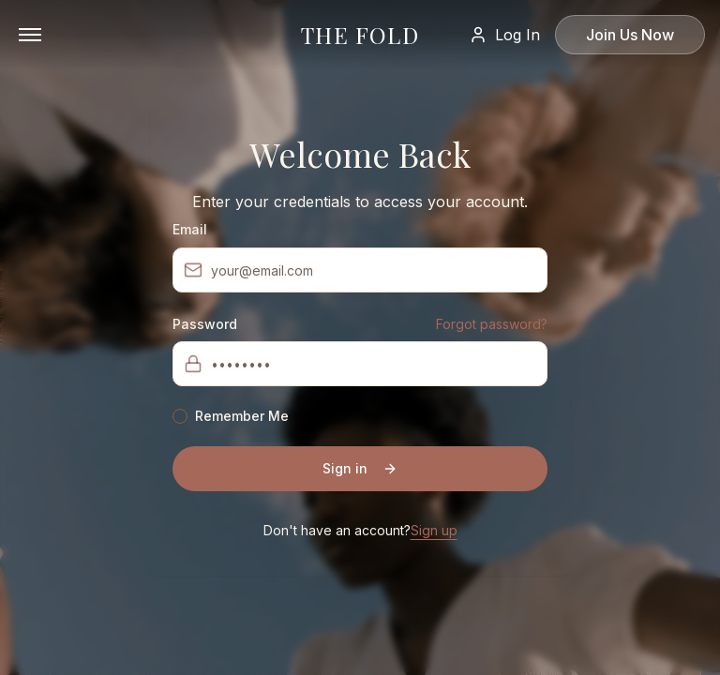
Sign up (434, 530)
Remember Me (242, 416)
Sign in (360, 468)
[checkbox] (180, 416)
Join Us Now (630, 34)
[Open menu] (30, 35)
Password (204, 324)
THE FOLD (360, 35)
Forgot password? (492, 324)
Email (189, 229)
